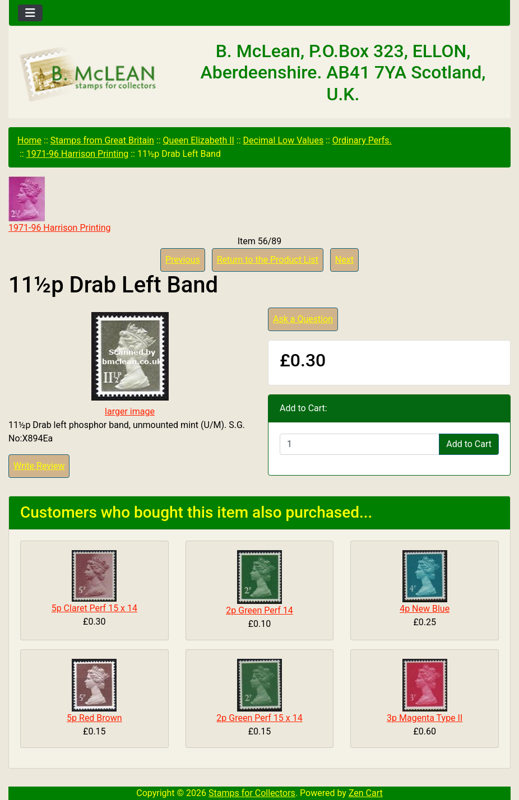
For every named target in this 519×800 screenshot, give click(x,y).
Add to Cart (469, 444)
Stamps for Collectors (251, 793)
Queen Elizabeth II (198, 140)
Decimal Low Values (283, 140)
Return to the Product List (267, 259)
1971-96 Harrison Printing (77, 153)
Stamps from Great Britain (102, 140)
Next (344, 259)
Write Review (38, 466)
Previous (182, 259)
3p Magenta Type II (424, 718)
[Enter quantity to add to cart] (359, 444)
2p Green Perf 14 (259, 610)
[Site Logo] (92, 75)
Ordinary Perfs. (362, 140)
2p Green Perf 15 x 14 (259, 718)
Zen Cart (366, 793)
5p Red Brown (94, 718)
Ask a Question (303, 319)
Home (29, 140)
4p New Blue (425, 608)
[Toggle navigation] (30, 12)
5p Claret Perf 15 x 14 (94, 608)
